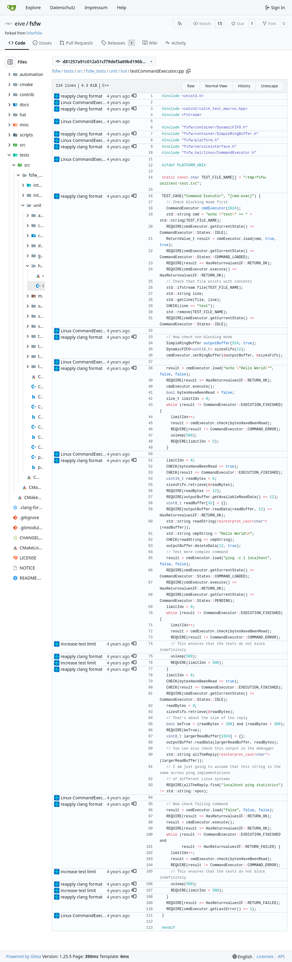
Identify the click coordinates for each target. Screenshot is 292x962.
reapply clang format (82, 96)
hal (124, 71)
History (244, 86)
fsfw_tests (96, 71)
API (281, 956)
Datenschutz (62, 7)
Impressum (96, 7)
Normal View (216, 86)
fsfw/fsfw (34, 33)
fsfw (35, 23)
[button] (134, 96)
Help (121, 7)
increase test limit (78, 644)
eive (20, 23)
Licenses (265, 956)
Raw (191, 86)
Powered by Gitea (23, 956)
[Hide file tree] (10, 62)
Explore (33, 7)
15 (219, 23)
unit (113, 71)
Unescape (269, 86)
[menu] (242, 957)
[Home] (11, 7)
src (80, 71)
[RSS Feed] (180, 23)
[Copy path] (188, 71)
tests (68, 71)
